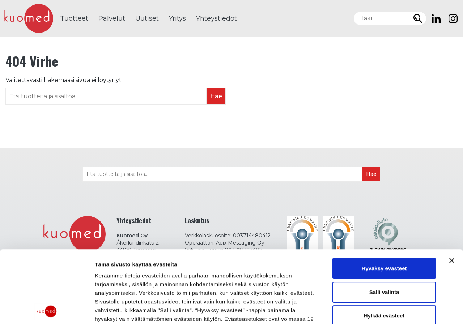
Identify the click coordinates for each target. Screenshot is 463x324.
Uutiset (147, 18)
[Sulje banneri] (451, 188)
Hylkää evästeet (384, 244)
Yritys (177, 18)
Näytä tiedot (110, 310)
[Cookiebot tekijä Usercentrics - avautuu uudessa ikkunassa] (46, 309)
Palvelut (111, 18)
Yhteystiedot (216, 18)
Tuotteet (74, 18)
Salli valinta (384, 220)
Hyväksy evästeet (384, 196)
